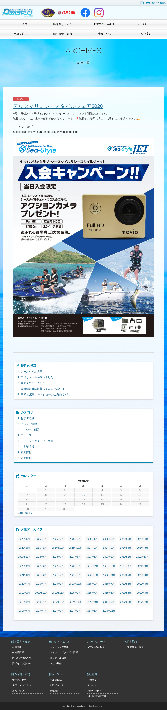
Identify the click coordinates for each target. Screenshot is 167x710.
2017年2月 (74, 611)
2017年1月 (91, 611)
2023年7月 (58, 556)
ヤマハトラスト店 (48, 12)
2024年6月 (108, 548)
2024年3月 (142, 548)
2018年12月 (41, 592)
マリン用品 (56, 663)
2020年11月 (92, 575)
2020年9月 (125, 575)
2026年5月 (24, 539)
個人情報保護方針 (96, 696)
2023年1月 (125, 556)
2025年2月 (24, 548)
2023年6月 (74, 556)
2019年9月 (91, 583)
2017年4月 (41, 611)
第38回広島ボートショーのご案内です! (44, 394)
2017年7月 (142, 602)
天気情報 (54, 690)
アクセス (92, 685)
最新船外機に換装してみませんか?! (42, 388)
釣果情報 (26, 457)
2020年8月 (142, 575)
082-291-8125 (158, 3)
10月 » (28, 513)
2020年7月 (24, 583)
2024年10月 (75, 548)
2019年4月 (142, 583)
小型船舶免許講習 (134, 647)
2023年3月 (108, 556)
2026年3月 (58, 539)
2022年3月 (41, 566)
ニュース (26, 435)
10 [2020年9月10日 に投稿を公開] (83, 494)
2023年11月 (24, 556)
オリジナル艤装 (30, 429)
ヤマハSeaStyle (95, 647)
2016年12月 (109, 611)
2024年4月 (125, 548)
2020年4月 (41, 583)
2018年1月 (41, 602)
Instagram (99, 12)
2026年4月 (41, 539)
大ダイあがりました (33, 382)
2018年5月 (125, 592)
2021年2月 (58, 575)
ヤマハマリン (66, 12)
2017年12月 (58, 602)
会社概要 (92, 680)
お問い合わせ (142, 3)
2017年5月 (24, 611)
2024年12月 (58, 548)
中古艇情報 (27, 446)
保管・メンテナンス (22, 685)
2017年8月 (125, 602)
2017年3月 (58, 611)
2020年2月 (58, 583)
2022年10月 (142, 556)
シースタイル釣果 (31, 371)
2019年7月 (108, 583)
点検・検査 (18, 690)
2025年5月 (125, 539)
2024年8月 (91, 548)
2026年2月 (74, 539)
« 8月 (20, 513)
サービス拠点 (19, 680)
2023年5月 (91, 556)
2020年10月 (109, 575)
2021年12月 (92, 566)
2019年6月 (125, 583)
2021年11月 (109, 566)
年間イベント (57, 685)
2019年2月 (24, 592)
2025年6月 (108, 539)
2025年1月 (41, 548)
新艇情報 (26, 452)
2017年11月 (75, 602)
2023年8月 (41, 556)
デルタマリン (18, 12)
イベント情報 (29, 423)
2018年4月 (142, 592)
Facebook (85, 12)
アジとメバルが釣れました (37, 377)
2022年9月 (24, 566)
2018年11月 (58, 592)
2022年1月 (74, 566)
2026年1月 (91, 539)
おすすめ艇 (27, 418)
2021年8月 (24, 575)
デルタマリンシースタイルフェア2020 (58, 106)
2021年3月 (41, 575)
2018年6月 (108, 592)
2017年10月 (92, 602)
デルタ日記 (56, 680)
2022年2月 (58, 566)
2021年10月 (125, 566)
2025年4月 (142, 539)
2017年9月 (108, 602)
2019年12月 (75, 583)
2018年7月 (91, 592)
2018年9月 (74, 592)
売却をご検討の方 (21, 663)
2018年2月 (24, 602)
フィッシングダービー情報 (37, 441)
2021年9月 (142, 566)
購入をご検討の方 (21, 658)
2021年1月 (74, 575)
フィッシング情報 (59, 647)
